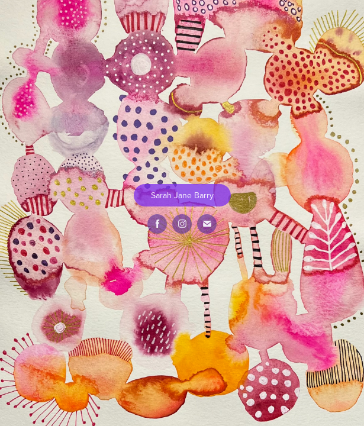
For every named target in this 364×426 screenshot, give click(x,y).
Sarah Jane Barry (182, 195)
